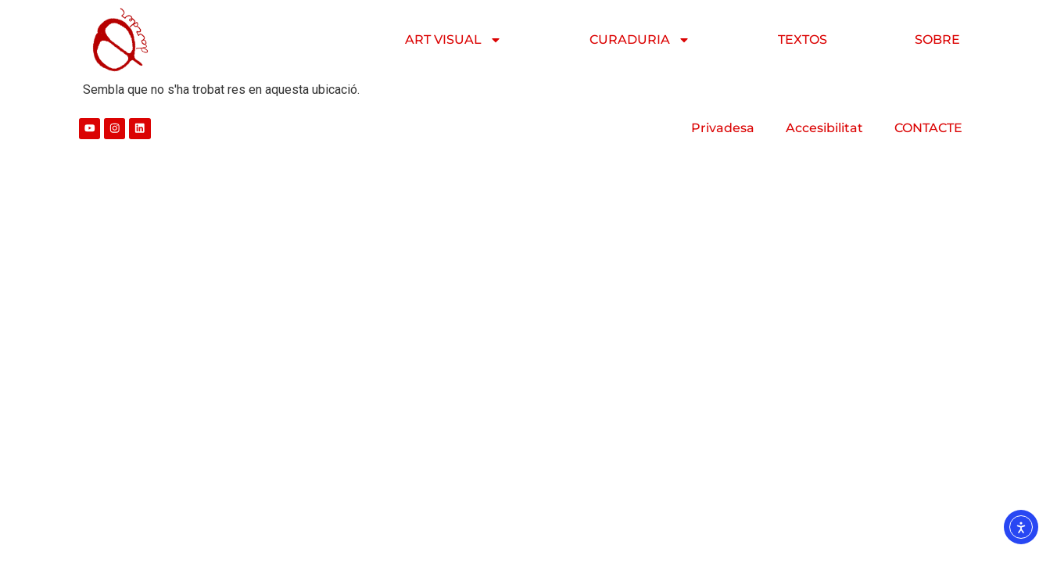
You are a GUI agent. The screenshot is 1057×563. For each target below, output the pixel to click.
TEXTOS (802, 39)
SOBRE (937, 39)
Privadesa (722, 127)
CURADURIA (639, 40)
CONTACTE (928, 127)
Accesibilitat (824, 127)
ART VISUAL (453, 40)
